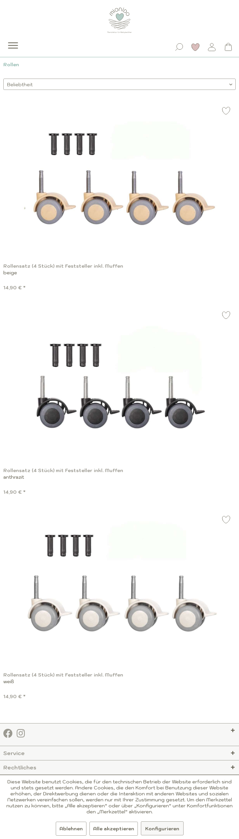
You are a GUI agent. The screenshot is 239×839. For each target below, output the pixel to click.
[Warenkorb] (228, 47)
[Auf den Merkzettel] (226, 112)
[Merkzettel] (195, 47)
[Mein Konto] (212, 47)
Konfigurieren (162, 829)
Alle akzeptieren (113, 829)
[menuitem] (8, 41)
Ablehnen (71, 829)
